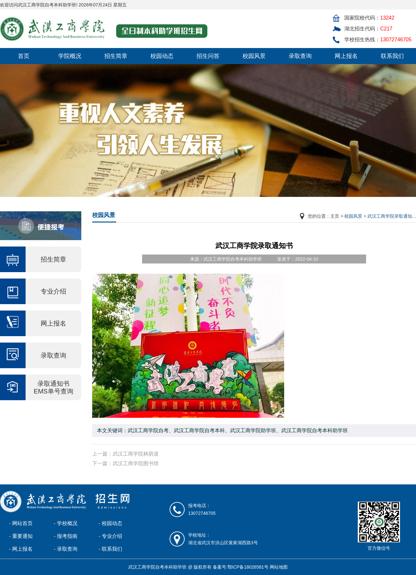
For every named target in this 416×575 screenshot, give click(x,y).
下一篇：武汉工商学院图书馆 (125, 463)
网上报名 (346, 56)
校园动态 (161, 56)
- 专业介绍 (110, 536)
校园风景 (254, 56)
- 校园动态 (110, 523)
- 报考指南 (65, 536)
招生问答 (208, 56)
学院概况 (69, 56)
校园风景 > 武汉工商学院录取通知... (380, 216)
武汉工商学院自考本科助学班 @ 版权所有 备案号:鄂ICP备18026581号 (198, 567)
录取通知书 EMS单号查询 (53, 387)
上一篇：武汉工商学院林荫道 (125, 454)
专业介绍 (53, 291)
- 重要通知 (21, 536)
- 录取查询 (65, 549)
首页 (23, 56)
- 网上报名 (21, 549)
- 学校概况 (65, 523)
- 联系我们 (110, 549)
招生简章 (115, 56)
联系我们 (392, 56)
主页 (334, 216)
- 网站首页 (21, 523)
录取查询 (300, 56)
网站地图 (279, 567)
